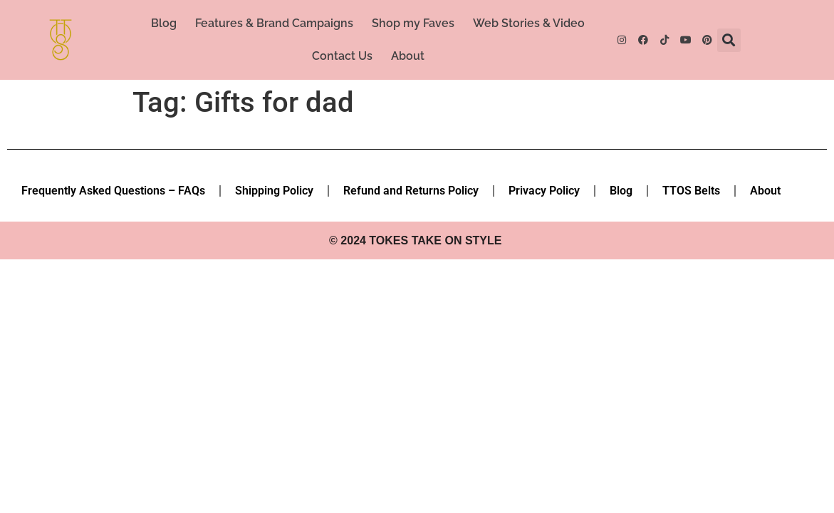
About (407, 56)
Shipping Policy (274, 190)
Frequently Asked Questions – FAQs (113, 190)
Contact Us (342, 56)
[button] (729, 40)
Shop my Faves (413, 23)
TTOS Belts (691, 190)
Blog (164, 23)
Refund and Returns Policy (411, 190)
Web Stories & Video (529, 23)
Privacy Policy (544, 190)
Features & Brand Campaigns (274, 23)
